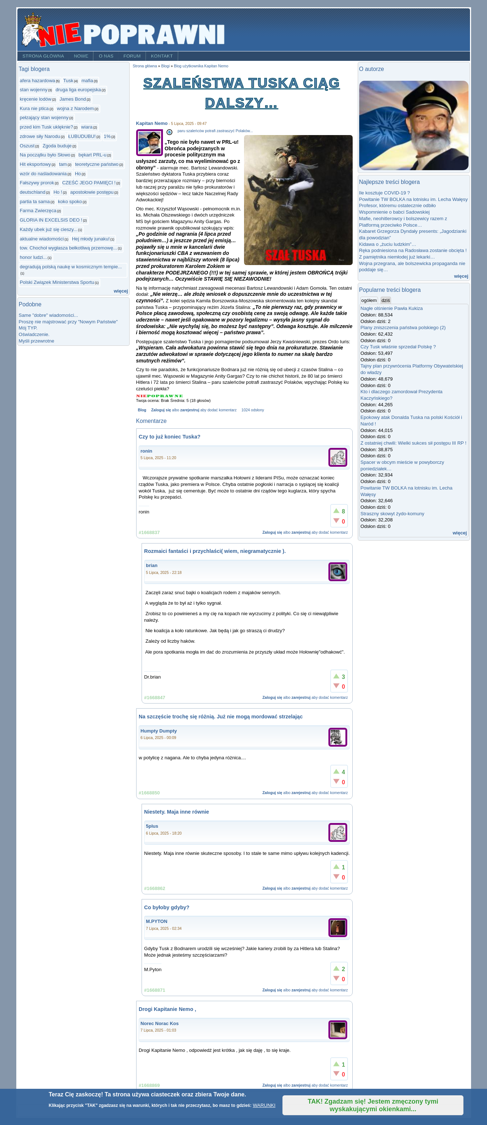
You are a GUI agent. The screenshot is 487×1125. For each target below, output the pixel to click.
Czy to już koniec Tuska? (169, 437)
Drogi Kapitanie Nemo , (167, 1009)
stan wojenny (34, 89)
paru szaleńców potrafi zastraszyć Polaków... (215, 131)
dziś (386, 300)
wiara (86, 127)
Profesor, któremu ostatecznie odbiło (397, 205)
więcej (121, 291)
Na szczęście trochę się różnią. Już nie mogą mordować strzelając (221, 716)
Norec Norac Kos (159, 1023)
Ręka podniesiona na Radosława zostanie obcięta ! (413, 250)
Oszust (27, 145)
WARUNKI (264, 1105)
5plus (152, 826)
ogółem (369, 300)
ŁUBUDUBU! (82, 136)
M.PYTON (156, 921)
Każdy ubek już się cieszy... (48, 229)
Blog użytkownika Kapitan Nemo (201, 66)
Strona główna (43, 56)
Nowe (81, 56)
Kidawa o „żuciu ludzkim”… (387, 244)
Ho (78, 173)
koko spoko (70, 201)
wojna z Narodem (75, 108)
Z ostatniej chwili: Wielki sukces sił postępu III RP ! (414, 443)
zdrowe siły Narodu (40, 136)
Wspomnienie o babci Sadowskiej (394, 212)
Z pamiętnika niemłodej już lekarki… (397, 257)
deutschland (33, 192)
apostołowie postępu (92, 192)
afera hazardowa (37, 80)
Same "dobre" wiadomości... (48, 315)
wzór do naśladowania (43, 173)
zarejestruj (189, 410)
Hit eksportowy (35, 164)
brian (152, 565)
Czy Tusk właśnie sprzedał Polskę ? (398, 346)
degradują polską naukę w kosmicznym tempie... (71, 266)
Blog (142, 410)
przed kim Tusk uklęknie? (46, 127)
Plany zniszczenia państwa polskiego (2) (403, 327)
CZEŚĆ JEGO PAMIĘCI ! (89, 182)
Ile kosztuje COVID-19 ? (384, 193)
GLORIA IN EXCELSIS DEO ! (51, 220)
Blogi (165, 66)
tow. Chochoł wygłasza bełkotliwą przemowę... (68, 248)
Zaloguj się (161, 410)
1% (107, 136)
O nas (106, 56)
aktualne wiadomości (42, 239)
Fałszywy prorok (37, 182)
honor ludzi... (33, 257)
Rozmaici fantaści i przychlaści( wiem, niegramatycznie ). (215, 551)
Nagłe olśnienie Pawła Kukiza (392, 308)
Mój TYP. (28, 328)
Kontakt (162, 56)
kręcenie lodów (35, 99)
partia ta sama (35, 201)
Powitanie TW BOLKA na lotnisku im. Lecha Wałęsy (413, 199)
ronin (146, 451)
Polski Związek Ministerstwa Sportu (57, 282)
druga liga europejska (78, 89)
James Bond (72, 99)
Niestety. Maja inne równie (176, 812)
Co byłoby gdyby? (166, 907)
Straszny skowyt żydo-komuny (392, 513)
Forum (132, 56)
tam (63, 164)
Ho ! (58, 192)
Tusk (68, 80)
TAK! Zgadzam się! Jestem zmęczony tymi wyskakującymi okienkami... (373, 1105)
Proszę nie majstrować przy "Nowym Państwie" (68, 321)
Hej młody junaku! (91, 239)
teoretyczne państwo (96, 164)
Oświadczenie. (34, 334)
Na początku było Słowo (45, 155)
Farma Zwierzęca (38, 210)
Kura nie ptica (34, 108)
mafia (87, 80)
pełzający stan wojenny (44, 117)
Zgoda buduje (57, 145)
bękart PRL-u (92, 155)
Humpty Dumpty (158, 731)
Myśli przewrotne (36, 341)
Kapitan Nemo (152, 123)
